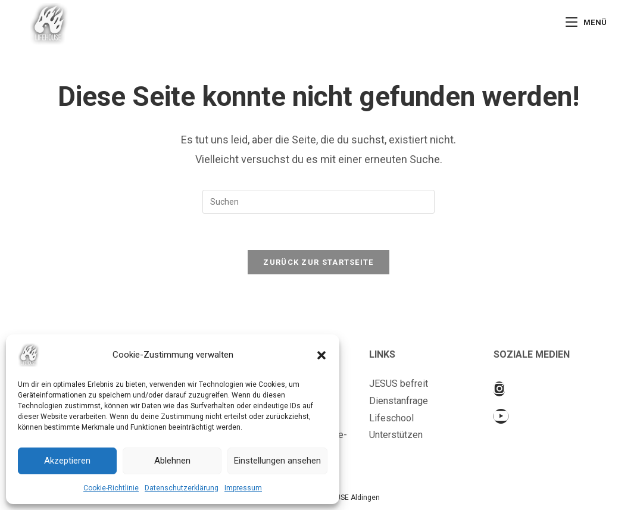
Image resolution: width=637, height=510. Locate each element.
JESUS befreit (398, 383)
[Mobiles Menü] (586, 22)
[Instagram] (499, 388)
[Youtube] (501, 416)
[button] (321, 355)
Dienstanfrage (398, 400)
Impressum (243, 488)
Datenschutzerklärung (181, 488)
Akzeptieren (67, 460)
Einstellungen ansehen (277, 460)
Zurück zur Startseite (318, 262)
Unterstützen (396, 434)
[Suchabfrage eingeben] (318, 202)
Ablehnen (172, 460)
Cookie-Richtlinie (111, 488)
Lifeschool (391, 418)
